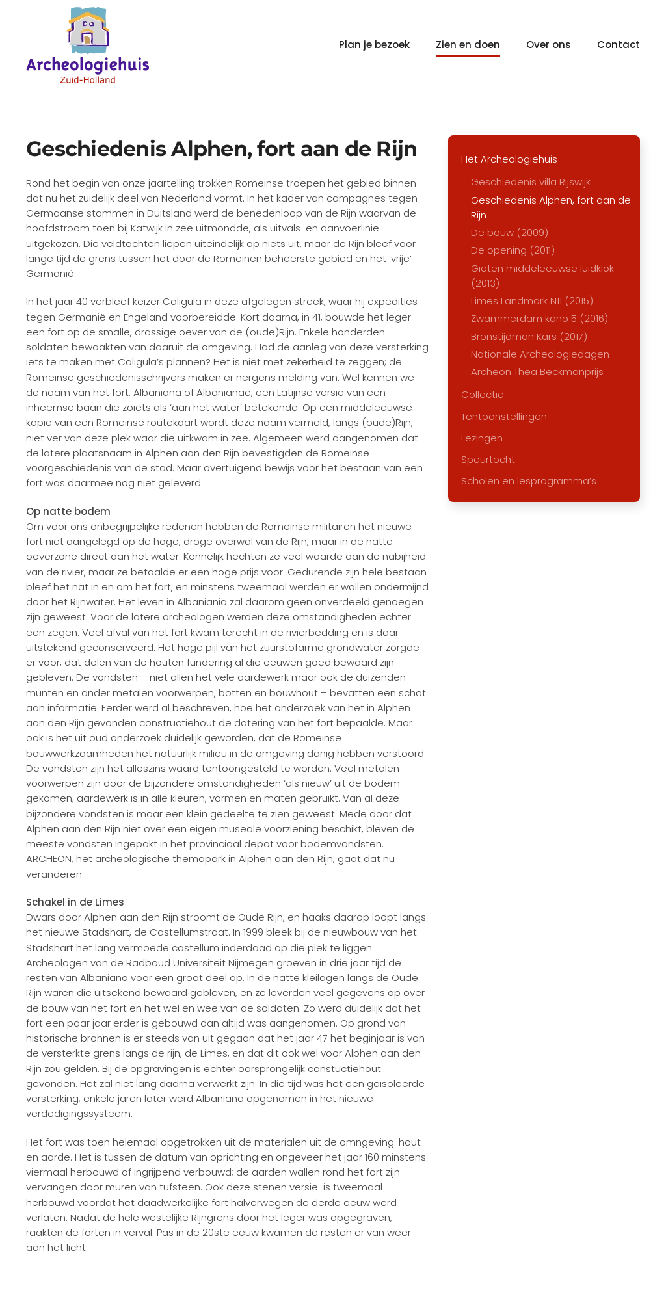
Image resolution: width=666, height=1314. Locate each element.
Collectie (482, 394)
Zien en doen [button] (468, 44)
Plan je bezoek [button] (374, 44)
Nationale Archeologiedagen (540, 354)
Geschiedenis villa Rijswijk (531, 182)
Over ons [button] (548, 44)
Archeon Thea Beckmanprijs (537, 371)
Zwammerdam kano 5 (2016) (539, 318)
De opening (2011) (513, 250)
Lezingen (482, 438)
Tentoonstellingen (504, 416)
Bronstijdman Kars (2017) (529, 336)
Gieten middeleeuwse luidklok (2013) (542, 275)
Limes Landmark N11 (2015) (532, 301)
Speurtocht (488, 459)
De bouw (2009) (509, 232)
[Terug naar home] (87, 45)
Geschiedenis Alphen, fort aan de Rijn (551, 207)
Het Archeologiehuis (509, 159)
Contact (618, 44)
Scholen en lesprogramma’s (528, 481)
